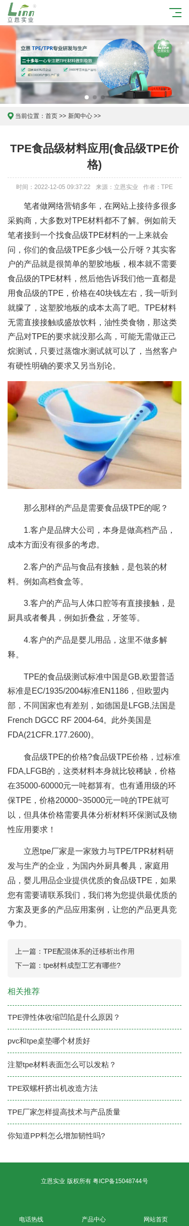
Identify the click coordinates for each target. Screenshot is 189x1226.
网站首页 (156, 1213)
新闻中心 (80, 115)
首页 (51, 115)
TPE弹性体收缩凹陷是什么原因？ (64, 1017)
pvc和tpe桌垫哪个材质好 (49, 1040)
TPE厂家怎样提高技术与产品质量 (64, 1112)
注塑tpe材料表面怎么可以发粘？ (62, 1064)
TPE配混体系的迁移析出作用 (89, 951)
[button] (87, 97)
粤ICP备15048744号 (120, 1181)
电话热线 (31, 1213)
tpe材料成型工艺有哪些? (81, 965)
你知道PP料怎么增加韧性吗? (56, 1135)
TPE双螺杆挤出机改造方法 (53, 1088)
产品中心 (93, 1213)
